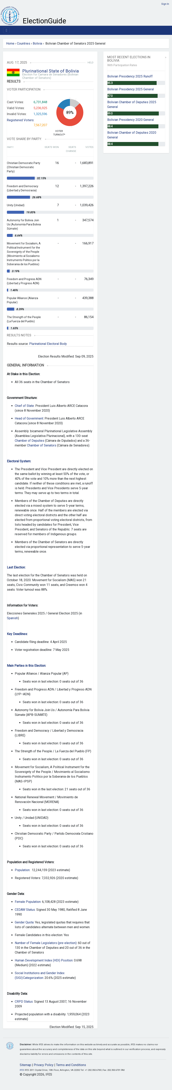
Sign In (165, 3)
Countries (23, 43)
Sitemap (25, 1065)
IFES (22, 1070)
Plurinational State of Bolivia (50, 71)
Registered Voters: (20, 120)
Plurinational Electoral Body (48, 344)
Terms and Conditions (71, 1065)
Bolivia (37, 43)
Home (10, 43)
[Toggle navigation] (6, 30)
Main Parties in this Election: (26, 666)
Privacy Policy (43, 1065)
